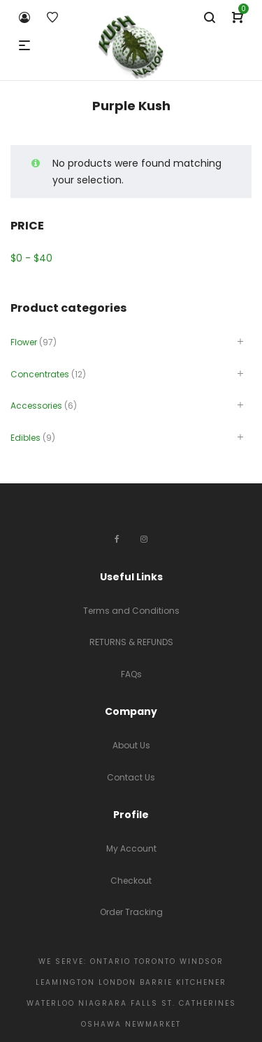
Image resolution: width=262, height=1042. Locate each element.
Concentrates (39, 374)
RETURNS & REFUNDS (131, 642)
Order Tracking (131, 912)
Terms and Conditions (131, 611)
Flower (23, 342)
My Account (131, 848)
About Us (131, 745)
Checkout (131, 880)
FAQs (131, 674)
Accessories (36, 405)
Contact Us (131, 777)
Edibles (25, 438)
